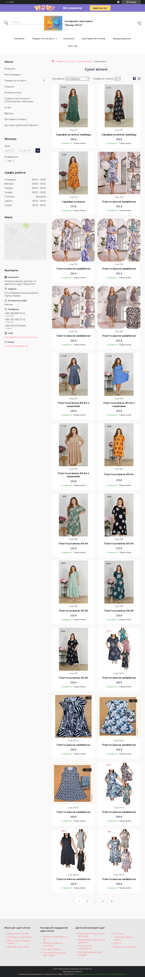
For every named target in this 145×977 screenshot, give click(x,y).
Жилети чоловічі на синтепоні (53, 944)
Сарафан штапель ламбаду (73, 134)
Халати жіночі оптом (17, 933)
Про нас (73, 46)
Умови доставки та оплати (124, 938)
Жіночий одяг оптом (18, 947)
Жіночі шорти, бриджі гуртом (18, 942)
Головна (19, 38)
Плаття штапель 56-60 (73, 610)
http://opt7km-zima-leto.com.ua (21, 337)
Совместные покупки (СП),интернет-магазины (18, 100)
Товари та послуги (43, 38)
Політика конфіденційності (114, 974)
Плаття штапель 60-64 (119, 474)
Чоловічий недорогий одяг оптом (54, 954)
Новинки (9, 68)
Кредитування (122, 38)
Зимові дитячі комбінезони (85, 947)
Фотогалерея (12, 74)
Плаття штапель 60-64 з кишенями (73, 405)
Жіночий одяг (85, 61)
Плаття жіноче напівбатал (119, 201)
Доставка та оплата (93, 38)
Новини (9, 86)
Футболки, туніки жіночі (19, 937)
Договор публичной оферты (21, 125)
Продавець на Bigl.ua (72, 971)
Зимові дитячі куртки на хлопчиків (90, 935)
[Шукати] (6, 23)
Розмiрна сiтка (12, 92)
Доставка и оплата (15, 119)
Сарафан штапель (73, 201)
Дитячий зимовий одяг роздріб (90, 953)
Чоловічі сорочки (52, 949)
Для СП (118, 943)
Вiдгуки (8, 113)
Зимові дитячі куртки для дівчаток (91, 941)
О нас (7, 107)
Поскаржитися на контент (88, 974)
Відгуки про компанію (125, 947)
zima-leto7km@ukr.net (16, 346)
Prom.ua (88, 969)
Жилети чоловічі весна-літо (55, 938)
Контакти (68, 38)
